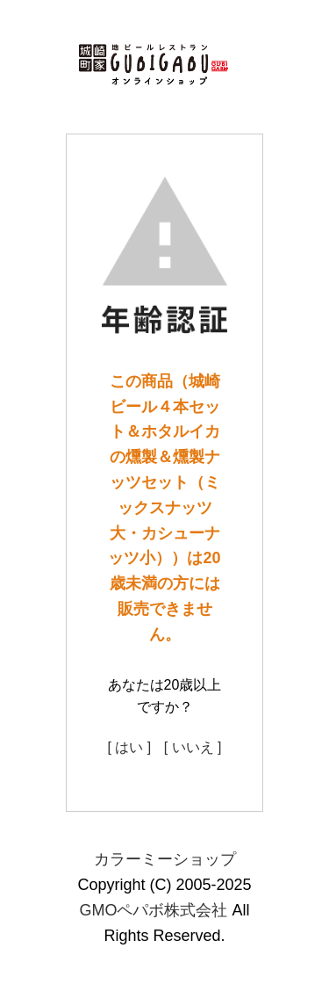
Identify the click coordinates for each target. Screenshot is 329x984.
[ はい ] (129, 747)
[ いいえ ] (193, 747)
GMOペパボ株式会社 (153, 910)
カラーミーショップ (165, 859)
